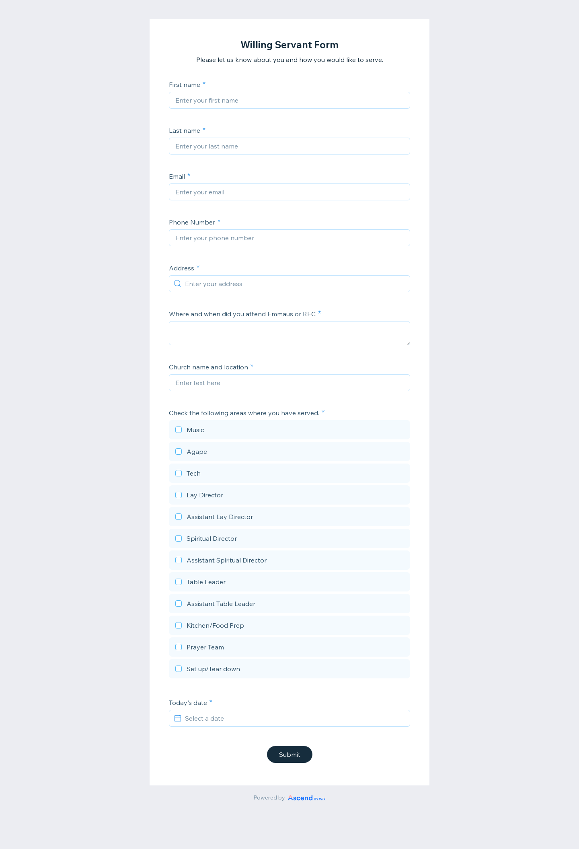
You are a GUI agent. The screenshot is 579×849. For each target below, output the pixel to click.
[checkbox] (289, 431)
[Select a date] (294, 718)
